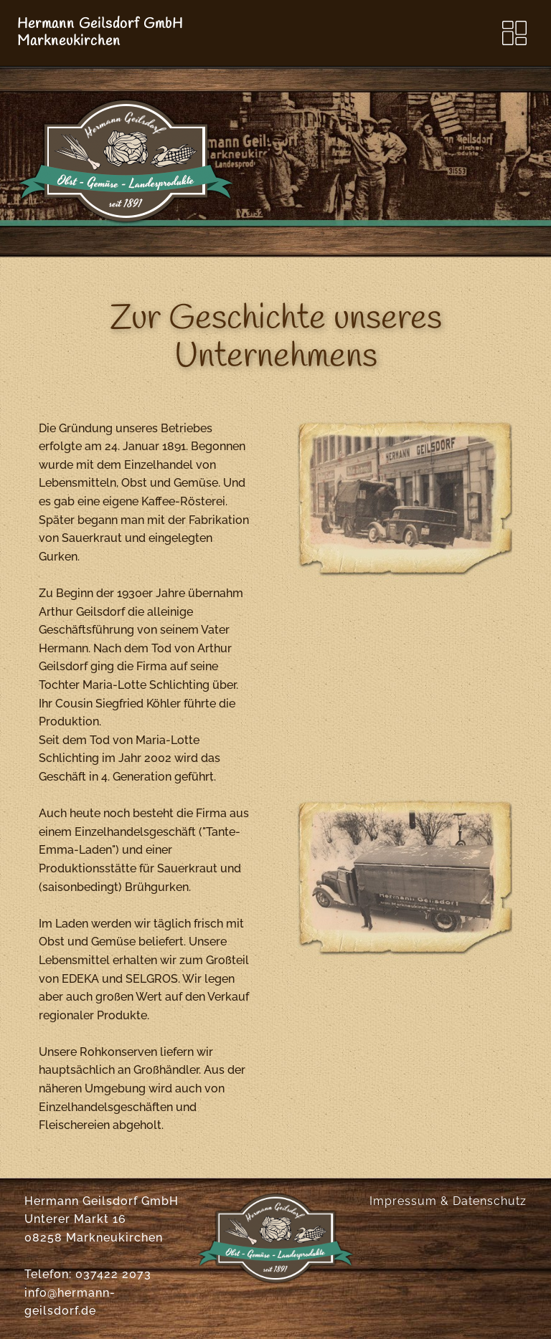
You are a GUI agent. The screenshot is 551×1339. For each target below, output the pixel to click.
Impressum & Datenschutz (448, 1201)
